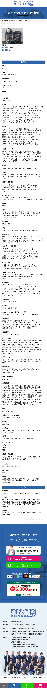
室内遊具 (17, 265)
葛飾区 (16, 493)
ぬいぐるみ (26, 240)
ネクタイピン (13, 197)
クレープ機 (27, 385)
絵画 (3, 424)
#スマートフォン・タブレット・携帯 (14, 312)
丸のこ (30, 188)
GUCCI (4, 344)
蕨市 (3, 515)
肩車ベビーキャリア (34, 267)
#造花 (4, 447)
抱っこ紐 (10, 265)
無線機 (4, 257)
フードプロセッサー (34, 326)
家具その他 (5, 109)
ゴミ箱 (36, 116)
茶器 (12, 334)
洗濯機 (16, 131)
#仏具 (4, 66)
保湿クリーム (6, 430)
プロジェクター (7, 458)
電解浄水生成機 (26, 143)
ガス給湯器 (17, 399)
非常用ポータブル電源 (9, 252)
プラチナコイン (30, 439)
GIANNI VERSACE (17, 341)
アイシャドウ (21, 430)
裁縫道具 (5, 369)
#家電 (4, 127)
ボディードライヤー (8, 278)
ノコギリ (29, 186)
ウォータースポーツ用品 (9, 160)
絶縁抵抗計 (25, 403)
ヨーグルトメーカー (8, 326)
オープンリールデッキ (19, 293)
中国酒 (12, 176)
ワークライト (32, 405)
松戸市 (19, 505)
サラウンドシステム (8, 290)
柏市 (9, 50)
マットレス (19, 116)
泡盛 (17, 176)
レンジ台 (36, 110)
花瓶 (3, 450)
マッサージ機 (39, 275)
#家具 (4, 105)
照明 (9, 136)
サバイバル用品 (23, 160)
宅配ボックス (12, 75)
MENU (4, 686)
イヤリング (20, 199)
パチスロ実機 (16, 418)
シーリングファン (36, 129)
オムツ (25, 267)
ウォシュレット (7, 139)
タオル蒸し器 (6, 391)
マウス (37, 257)
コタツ (18, 112)
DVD (3, 379)
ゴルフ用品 (17, 156)
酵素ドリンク (28, 176)
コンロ (19, 145)
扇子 (31, 359)
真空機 (20, 387)
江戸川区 (10, 493)
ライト (14, 224)
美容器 (4, 276)
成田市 (37, 501)
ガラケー (24, 315)
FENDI (39, 349)
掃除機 (11, 134)
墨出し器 (24, 188)
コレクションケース (8, 116)
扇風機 (4, 136)
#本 (3, 409)
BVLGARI (39, 344)
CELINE (23, 351)
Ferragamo (12, 349)
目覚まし (26, 129)
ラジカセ (34, 290)
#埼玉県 (5, 510)
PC (21, 253)
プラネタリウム (22, 460)
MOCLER (5, 349)
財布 (3, 363)
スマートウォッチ (33, 315)
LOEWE (9, 342)
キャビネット (33, 109)
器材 (9, 168)
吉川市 (34, 513)
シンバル (14, 168)
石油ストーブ (36, 139)
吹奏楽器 (28, 168)
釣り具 (39, 156)
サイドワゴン (17, 119)
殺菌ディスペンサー (20, 405)
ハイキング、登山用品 (26, 158)
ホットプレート (7, 323)
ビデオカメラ (6, 216)
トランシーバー (7, 255)
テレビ (35, 132)
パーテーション (7, 107)
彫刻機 (14, 391)
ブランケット (6, 361)
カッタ (25, 189)
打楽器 (34, 168)
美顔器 (31, 275)
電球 (18, 371)
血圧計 (29, 481)
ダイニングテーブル (22, 109)
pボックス (27, 123)
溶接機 (26, 389)
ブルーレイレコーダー (9, 456)
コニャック (5, 176)
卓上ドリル (27, 391)
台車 (34, 401)
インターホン (6, 389)
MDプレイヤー (6, 293)
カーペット (5, 145)
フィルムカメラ (7, 217)
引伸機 (34, 387)
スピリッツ (36, 176)
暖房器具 (5, 134)
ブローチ (5, 197)
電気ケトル (5, 324)
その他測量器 (6, 387)
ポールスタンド (18, 123)
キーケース (15, 359)
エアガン (11, 240)
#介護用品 (5, 79)
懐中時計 (34, 230)
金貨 (7, 439)
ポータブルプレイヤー (9, 460)
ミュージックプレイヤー (9, 295)
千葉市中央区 (36, 503)
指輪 (41, 199)
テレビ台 (29, 110)
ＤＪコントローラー (26, 285)
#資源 (4, 92)
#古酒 (4, 172)
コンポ (18, 290)
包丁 (18, 334)
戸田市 (8, 515)
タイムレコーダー (30, 392)
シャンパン (38, 174)
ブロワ (12, 188)
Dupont (9, 341)
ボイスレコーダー (17, 250)
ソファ (20, 107)
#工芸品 (5, 464)
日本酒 (31, 174)
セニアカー (11, 81)
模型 (3, 238)
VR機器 (19, 456)
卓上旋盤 (20, 391)
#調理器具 (5, 332)
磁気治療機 (21, 479)
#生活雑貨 (5, 367)
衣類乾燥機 (28, 132)
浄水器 (4, 132)
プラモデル (39, 238)
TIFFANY (37, 348)
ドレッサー (15, 110)
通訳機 (19, 259)
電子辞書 (5, 259)
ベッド (31, 107)
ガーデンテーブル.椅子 (28, 114)
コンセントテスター (36, 403)
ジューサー (35, 323)
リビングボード (7, 119)
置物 (9, 224)
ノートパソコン (32, 252)
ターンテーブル (25, 290)
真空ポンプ (5, 401)
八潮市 (18, 513)
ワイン (26, 174)
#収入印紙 (5, 470)
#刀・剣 (5, 98)
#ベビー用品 (6, 263)
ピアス (37, 199)
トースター (32, 321)
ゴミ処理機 (19, 129)
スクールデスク (7, 117)
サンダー (5, 191)
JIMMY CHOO (39, 342)
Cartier (15, 342)
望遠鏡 (39, 153)
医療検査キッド (20, 481)
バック (37, 361)
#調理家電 (5, 318)
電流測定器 (17, 403)
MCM (3, 341)
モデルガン (26, 238)
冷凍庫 (4, 141)
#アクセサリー (7, 195)
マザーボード (13, 248)
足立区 (27, 493)
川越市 (23, 513)
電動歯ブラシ (27, 369)
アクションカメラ (32, 216)
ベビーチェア (17, 267)
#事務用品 (5, 299)
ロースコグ (27, 117)
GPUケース (11, 257)
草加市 (29, 513)
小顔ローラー (24, 275)
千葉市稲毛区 (12, 505)
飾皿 (3, 466)
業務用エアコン (32, 396)
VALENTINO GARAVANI (30, 341)
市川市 (39, 505)
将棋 (36, 237)
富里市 (31, 501)
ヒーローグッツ (11, 237)
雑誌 (7, 411)
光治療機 (14, 479)
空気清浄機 (17, 134)
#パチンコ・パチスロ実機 (10, 415)
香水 (3, 206)
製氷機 (39, 392)
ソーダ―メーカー (18, 328)
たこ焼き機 (27, 324)
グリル (12, 324)
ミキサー (14, 292)
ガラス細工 (9, 466)
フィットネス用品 (7, 156)
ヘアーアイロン (25, 139)
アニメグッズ (10, 238)
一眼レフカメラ (36, 214)
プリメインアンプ (23, 288)
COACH (14, 348)
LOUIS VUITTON (12, 344)
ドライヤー (16, 139)
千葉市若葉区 (6, 503)
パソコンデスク (7, 123)
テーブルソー (22, 396)
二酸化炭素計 (6, 479)
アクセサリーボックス (9, 199)
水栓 (38, 387)
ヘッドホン (16, 255)
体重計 (4, 265)
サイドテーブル (25, 112)
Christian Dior (6, 348)
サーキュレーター (30, 141)
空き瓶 (4, 174)
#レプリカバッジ (7, 443)
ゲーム (41, 237)
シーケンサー (6, 286)
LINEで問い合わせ (27, 686)
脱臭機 (34, 143)
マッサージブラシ (7, 275)
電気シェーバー (12, 276)
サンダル (37, 359)
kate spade (16, 351)
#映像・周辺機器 (7, 454)
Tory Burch (20, 349)
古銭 (3, 439)
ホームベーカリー (21, 326)
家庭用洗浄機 (6, 138)
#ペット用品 (6, 85)
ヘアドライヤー (34, 389)
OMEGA (41, 341)
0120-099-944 (14, 686)
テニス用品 (12, 153)
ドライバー (36, 188)
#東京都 (5, 491)
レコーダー (34, 286)
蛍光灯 (14, 371)
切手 (3, 473)
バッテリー (24, 255)
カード (33, 238)
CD (7, 379)
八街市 (23, 499)
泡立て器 (17, 321)
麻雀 (25, 237)
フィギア (18, 238)
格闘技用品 (5, 155)
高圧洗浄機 (5, 188)
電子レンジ (23, 131)
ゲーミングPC (14, 253)
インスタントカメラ (36, 212)
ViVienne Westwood (34, 346)
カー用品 (5, 162)
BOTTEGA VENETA (30, 344)
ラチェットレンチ (7, 184)
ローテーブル (6, 110)
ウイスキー (19, 174)
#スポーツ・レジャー (9, 149)
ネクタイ (30, 361)
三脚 (14, 217)
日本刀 (4, 101)
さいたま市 (5, 513)
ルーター (32, 248)
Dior (32, 348)
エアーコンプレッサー (17, 401)
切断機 (12, 189)
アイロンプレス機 (7, 405)
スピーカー (13, 288)
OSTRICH (21, 342)
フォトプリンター (27, 257)
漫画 (11, 411)
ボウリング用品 (19, 151)
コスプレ (30, 237)
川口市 (12, 513)
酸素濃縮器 (11, 481)
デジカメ (28, 214)
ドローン (40, 240)
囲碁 (3, 237)
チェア (26, 107)
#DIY (4, 72)
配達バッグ (28, 401)
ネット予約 (40, 686)
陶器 (15, 466)
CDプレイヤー (37, 292)
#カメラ (5, 210)
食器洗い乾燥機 (27, 134)
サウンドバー (28, 292)
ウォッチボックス (7, 230)
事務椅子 (5, 302)
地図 (3, 411)
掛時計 (16, 230)
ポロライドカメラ (23, 212)
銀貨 (11, 439)
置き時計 (28, 230)
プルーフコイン (19, 439)
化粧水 (34, 430)
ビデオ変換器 (27, 456)
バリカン (18, 278)
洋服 (13, 361)
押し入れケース (27, 119)
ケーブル (34, 391)
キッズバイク (12, 242)
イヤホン (18, 257)
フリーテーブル (28, 116)
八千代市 (17, 499)
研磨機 (35, 186)
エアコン (5, 131)
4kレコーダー (32, 458)
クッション (5, 114)
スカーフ (26, 359)
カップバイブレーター (18, 398)
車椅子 (18, 81)
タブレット (5, 315)
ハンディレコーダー (29, 259)
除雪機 (15, 308)
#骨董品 (5, 221)
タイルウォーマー (13, 141)
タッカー (18, 189)
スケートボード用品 (30, 153)
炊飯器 (39, 131)
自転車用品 (35, 155)
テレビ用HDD (32, 138)
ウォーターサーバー (8, 129)
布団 (15, 369)
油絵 (7, 424)
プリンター (5, 253)
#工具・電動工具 (7, 182)
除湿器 (22, 141)
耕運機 (10, 308)
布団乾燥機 (16, 143)
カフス (20, 197)
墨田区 (22, 493)
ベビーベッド (27, 268)
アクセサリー (6, 212)
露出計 (4, 45)
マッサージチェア (13, 132)
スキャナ (23, 458)
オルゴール (36, 285)
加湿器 (14, 136)
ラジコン (33, 240)
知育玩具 (5, 240)
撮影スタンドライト (34, 399)
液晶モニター (6, 396)
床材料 (4, 75)
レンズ (22, 214)
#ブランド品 (6, 338)
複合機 (19, 136)
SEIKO (4, 342)
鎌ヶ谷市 (5, 506)
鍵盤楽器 (21, 168)
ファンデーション (7, 432)
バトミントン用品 (7, 151)
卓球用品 (28, 151)
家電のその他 (32, 131)
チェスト (22, 110)
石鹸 (19, 369)
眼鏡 (21, 359)
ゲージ (4, 88)
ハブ (18, 252)
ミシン (22, 132)
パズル (4, 242)
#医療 (4, 477)
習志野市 (5, 501)
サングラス (23, 361)
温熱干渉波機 (28, 276)
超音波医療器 (6, 482)
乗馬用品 (5, 153)
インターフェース (13, 285)
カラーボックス (15, 114)
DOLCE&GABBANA (14, 346)
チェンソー (5, 189)
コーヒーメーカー (28, 145)
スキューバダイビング (29, 156)
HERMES (20, 344)
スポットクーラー (7, 399)
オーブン (10, 321)
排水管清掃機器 (26, 394)
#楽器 (4, 166)
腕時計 (22, 230)
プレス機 (34, 394)
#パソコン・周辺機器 (9, 246)
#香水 (4, 203)
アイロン (32, 136)
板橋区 (37, 493)
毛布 (37, 369)
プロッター (12, 259)
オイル (14, 430)
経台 (3, 68)
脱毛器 (16, 275)
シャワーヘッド (7, 372)
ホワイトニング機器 (33, 479)
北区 (32, 493)
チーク (28, 430)
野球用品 (20, 153)
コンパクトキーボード (33, 293)
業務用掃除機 (16, 394)
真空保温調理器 (7, 328)
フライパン (5, 334)
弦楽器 (4, 168)
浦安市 (11, 499)
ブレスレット (29, 199)
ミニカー (18, 240)
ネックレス (27, 197)
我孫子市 (11, 501)
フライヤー (24, 321)
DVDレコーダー (36, 456)
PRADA (29, 351)
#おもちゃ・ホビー (8, 234)
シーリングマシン (7, 385)
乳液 (38, 430)
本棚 (41, 107)
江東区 (4, 493)
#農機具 (5, 305)
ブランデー (11, 174)
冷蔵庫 (11, 131)
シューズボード (17, 117)
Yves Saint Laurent (8, 353)
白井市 (25, 505)
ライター (31, 371)
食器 (33, 369)
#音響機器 (5, 282)
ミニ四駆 (20, 237)
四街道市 (5, 499)
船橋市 (4, 505)
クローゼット (36, 117)
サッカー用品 (33, 160)
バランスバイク (7, 267)
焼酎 (21, 176)
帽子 (17, 361)
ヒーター (13, 145)
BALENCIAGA (29, 342)
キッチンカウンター (8, 112)
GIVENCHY (33, 349)
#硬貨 (4, 436)
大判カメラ (15, 216)
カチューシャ (6, 359)
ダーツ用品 (35, 151)
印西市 (29, 499)
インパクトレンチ (26, 184)
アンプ (32, 288)
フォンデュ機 (36, 324)
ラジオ (4, 285)
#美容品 (5, 428)
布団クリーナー (7, 143)
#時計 (4, 228)
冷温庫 (37, 145)
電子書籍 (5, 248)
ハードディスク (34, 255)
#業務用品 (5, 383)
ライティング (30, 121)
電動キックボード (15, 155)
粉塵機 (25, 399)
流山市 (18, 501)
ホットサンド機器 (25, 323)
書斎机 (15, 107)
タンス (37, 107)
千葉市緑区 (24, 501)
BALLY (27, 349)
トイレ (4, 81)
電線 (40, 391)
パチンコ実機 (6, 418)
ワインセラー (37, 134)
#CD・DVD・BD (7, 376)
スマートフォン (15, 315)
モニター (24, 252)
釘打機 (18, 188)
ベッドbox (24, 265)
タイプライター (23, 248)
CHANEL (4, 346)
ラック (34, 112)
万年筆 (11, 369)
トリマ (30, 189)
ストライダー (33, 265)
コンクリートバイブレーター (11, 186)
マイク (20, 292)
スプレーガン (6, 392)
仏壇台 (18, 121)
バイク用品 (12, 162)
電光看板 (29, 398)
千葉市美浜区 (16, 503)
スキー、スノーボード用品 (10, 158)
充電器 (23, 186)
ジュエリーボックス (8, 121)
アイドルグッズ (21, 242)
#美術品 (5, 422)
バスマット (24, 371)
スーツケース (6, 371)
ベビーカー (5, 268)
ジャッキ (17, 184)
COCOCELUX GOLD (23, 348)
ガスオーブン (18, 385)
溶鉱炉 (41, 396)
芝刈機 (4, 308)
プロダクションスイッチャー (20, 286)
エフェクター (6, 292)
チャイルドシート (15, 268)
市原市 (39, 499)
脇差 (9, 101)
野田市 (34, 499)
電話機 (14, 138)
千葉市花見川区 (26, 503)
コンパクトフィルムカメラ (10, 214)
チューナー (21, 295)
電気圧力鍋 (19, 324)
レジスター (20, 392)
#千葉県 (5, 497)
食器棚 (12, 109)
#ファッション (7, 357)
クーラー (25, 136)
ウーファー (5, 288)
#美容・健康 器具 (8, 272)
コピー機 (14, 396)
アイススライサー (7, 403)
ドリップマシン (22, 138)
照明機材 (14, 212)
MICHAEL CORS (7, 351)
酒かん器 (34, 385)
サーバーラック (28, 250)
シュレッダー (6, 250)
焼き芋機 (14, 387)
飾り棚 (23, 121)
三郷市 (39, 513)
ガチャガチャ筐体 (17, 389)
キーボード (34, 253)
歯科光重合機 (6, 398)
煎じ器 (4, 321)
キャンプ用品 (27, 155)
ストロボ (22, 216)
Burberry (24, 346)
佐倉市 (34, 505)
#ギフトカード (7, 445)
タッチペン (26, 253)
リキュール (5, 178)
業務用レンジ (6, 394)
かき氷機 (28, 328)
